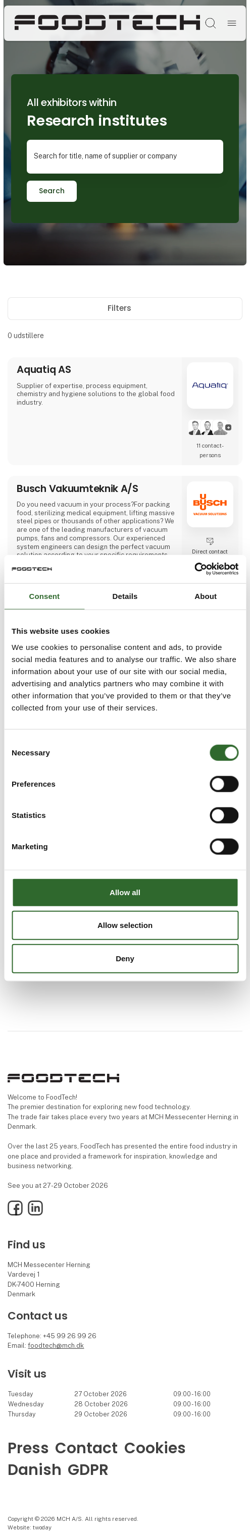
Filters (125, 308)
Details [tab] (125, 595)
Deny (125, 958)
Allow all (125, 892)
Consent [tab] (44, 595)
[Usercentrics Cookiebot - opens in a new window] (194, 569)
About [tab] (205, 595)
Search (52, 191)
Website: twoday (30, 1527)
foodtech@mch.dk (56, 1345)
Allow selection (125, 925)
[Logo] (107, 23)
